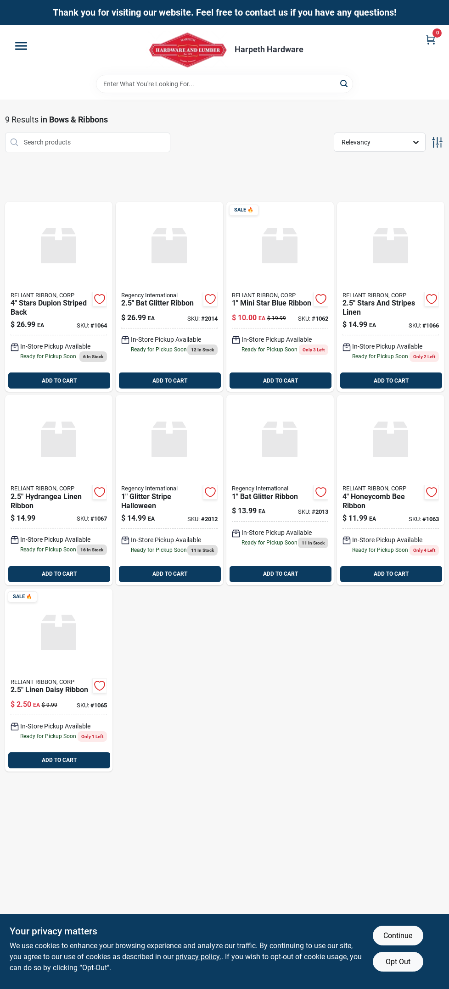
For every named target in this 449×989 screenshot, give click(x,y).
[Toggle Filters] (437, 142)
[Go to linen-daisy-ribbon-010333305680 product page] (58, 680)
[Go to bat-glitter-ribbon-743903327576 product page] (280, 490)
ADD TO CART (59, 381)
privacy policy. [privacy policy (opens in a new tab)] (198, 956)
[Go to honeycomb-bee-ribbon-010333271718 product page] (390, 490)
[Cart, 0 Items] (430, 39)
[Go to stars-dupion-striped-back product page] (58, 297)
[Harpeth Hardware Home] (187, 49)
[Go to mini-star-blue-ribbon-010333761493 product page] (280, 297)
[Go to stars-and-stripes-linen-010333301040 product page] (390, 297)
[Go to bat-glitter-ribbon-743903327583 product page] (169, 297)
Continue (397, 935)
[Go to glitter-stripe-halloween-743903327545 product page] (169, 490)
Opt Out (398, 961)
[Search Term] (224, 84)
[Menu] (21, 46)
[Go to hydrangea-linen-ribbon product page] (58, 490)
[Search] (344, 83)
